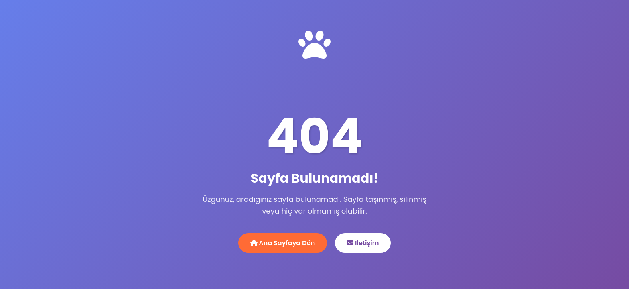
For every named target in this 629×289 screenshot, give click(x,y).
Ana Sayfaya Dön (282, 243)
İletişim (363, 243)
